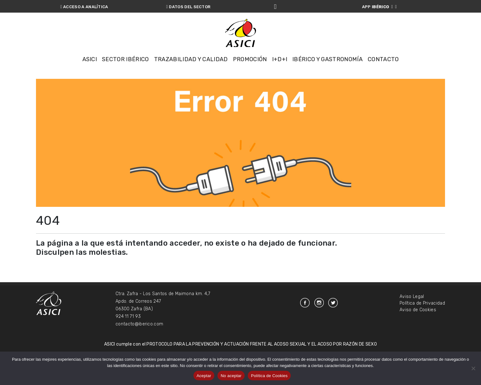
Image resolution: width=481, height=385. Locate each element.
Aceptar (204, 375)
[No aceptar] (473, 368)
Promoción (250, 66)
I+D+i (280, 66)
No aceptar (231, 375)
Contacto (383, 66)
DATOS (188, 6)
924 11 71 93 (128, 346)
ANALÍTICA (84, 6)
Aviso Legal (412, 326)
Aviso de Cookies (418, 339)
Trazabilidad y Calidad (191, 66)
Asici (89, 66)
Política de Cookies (269, 375)
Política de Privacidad (422, 332)
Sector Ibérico (125, 66)
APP (379, 6)
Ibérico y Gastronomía (327, 66)
